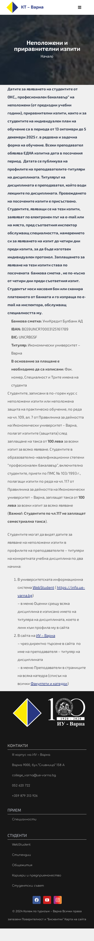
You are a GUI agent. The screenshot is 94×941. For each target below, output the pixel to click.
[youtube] (47, 900)
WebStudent (43, 587)
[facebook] (37, 900)
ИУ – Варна (45, 635)
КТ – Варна (32, 6)
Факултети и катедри (49, 683)
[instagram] (58, 900)
